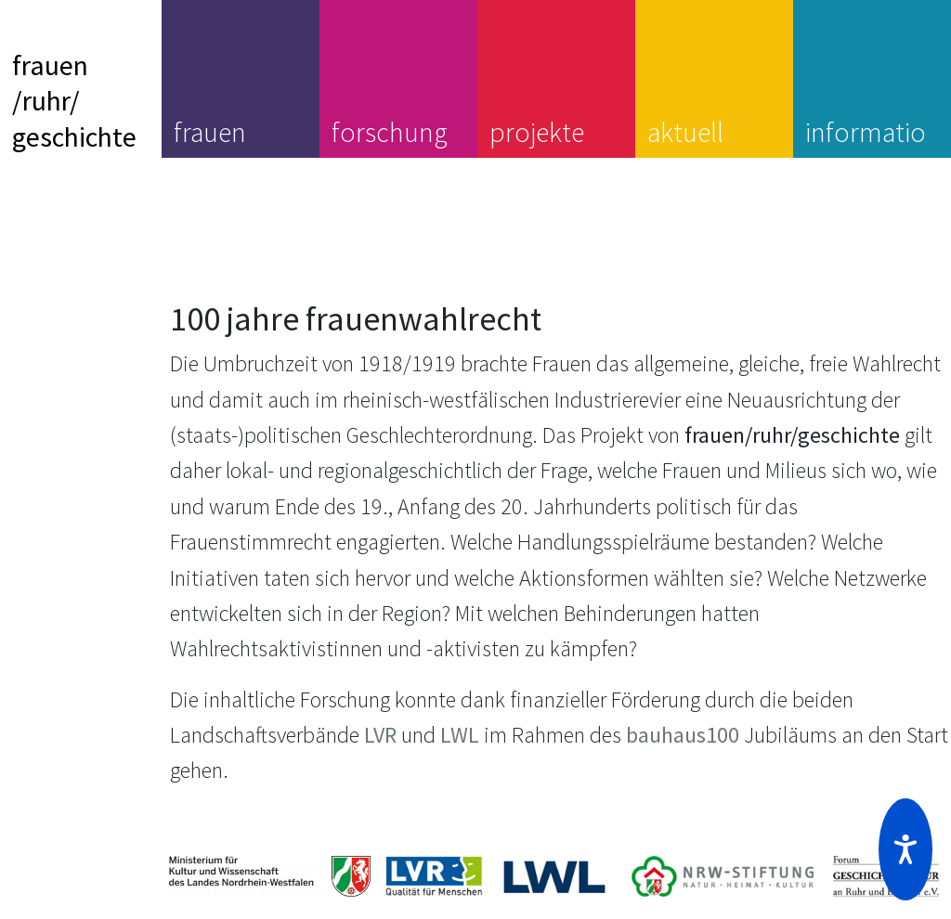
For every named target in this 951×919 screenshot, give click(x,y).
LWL (459, 734)
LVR (380, 734)
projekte (536, 131)
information (865, 149)
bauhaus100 (682, 734)
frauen (210, 131)
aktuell (685, 131)
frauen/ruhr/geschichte (74, 100)
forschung (390, 131)
